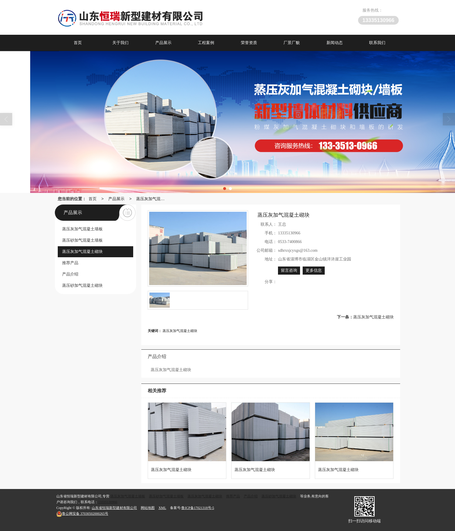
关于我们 (120, 43)
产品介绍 (251, 496)
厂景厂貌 (292, 43)
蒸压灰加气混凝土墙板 (127, 496)
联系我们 (377, 43)
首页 (78, 43)
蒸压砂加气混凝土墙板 (166, 496)
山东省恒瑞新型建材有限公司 (114, 508)
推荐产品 (233, 496)
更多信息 (314, 270)
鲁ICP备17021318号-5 (197, 508)
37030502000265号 (82, 514)
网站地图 (148, 508)
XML (162, 508)
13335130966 (107, 502)
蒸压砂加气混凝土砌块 (278, 496)
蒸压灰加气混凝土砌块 (151, 198)
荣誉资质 (249, 43)
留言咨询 (289, 270)
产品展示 (163, 43)
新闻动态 (334, 43)
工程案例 (206, 43)
